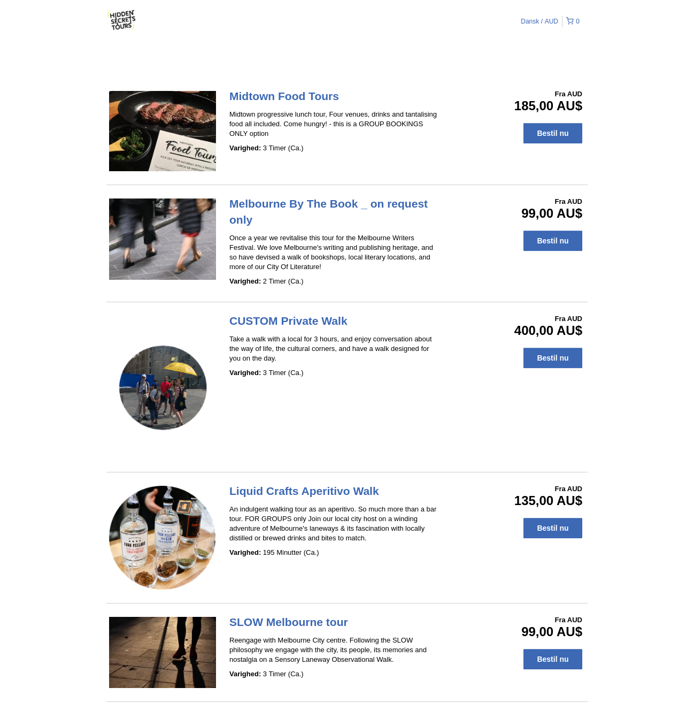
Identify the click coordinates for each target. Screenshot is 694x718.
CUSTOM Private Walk (288, 321)
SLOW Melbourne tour (288, 622)
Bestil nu (552, 133)
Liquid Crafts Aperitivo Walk (304, 491)
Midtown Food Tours (284, 96)
